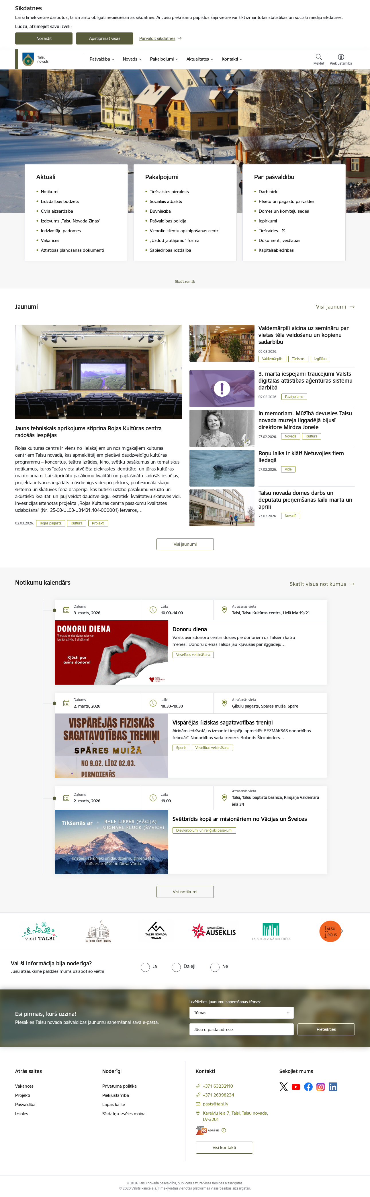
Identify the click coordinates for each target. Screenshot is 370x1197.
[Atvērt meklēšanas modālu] (319, 60)
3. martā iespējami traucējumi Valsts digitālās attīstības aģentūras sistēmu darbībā (306, 380)
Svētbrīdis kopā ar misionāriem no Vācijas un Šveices (240, 819)
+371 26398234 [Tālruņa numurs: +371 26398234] (218, 1095)
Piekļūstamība (115, 1095)
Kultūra (76, 523)
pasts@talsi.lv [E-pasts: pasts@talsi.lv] (215, 1104)
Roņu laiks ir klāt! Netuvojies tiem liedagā (301, 457)
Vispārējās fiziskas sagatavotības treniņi (223, 722)
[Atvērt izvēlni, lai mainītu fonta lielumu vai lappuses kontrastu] (341, 60)
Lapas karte (113, 1104)
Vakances (24, 1086)
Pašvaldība (25, 1104)
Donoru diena (190, 629)
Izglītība (320, 359)
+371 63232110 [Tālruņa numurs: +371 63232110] (218, 1086)
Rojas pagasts (50, 523)
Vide (288, 469)
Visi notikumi (185, 891)
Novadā (290, 436)
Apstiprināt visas (104, 38)
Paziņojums (294, 396)
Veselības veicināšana (193, 654)
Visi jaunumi (185, 544)
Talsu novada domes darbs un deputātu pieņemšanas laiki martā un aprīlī (305, 499)
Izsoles (21, 1113)
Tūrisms (298, 359)
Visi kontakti (224, 1147)
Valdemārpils (272, 359)
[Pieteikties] (326, 1029)
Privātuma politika (119, 1086)
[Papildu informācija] (224, 1130)
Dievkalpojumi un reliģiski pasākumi (204, 830)
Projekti (98, 523)
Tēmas (200, 1012)
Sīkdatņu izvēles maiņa (124, 1113)
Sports (181, 747)
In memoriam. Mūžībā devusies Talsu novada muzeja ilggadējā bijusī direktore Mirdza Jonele (305, 420)
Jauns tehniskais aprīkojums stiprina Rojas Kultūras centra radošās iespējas (88, 432)
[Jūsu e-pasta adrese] (241, 1029)
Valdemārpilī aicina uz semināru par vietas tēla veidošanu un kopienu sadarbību (304, 335)
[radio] (149, 966)
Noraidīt (44, 38)
